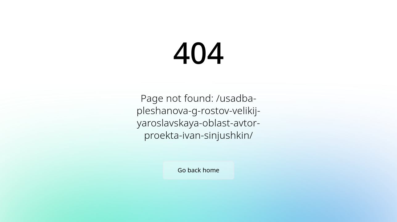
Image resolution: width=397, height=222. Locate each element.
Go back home (198, 170)
